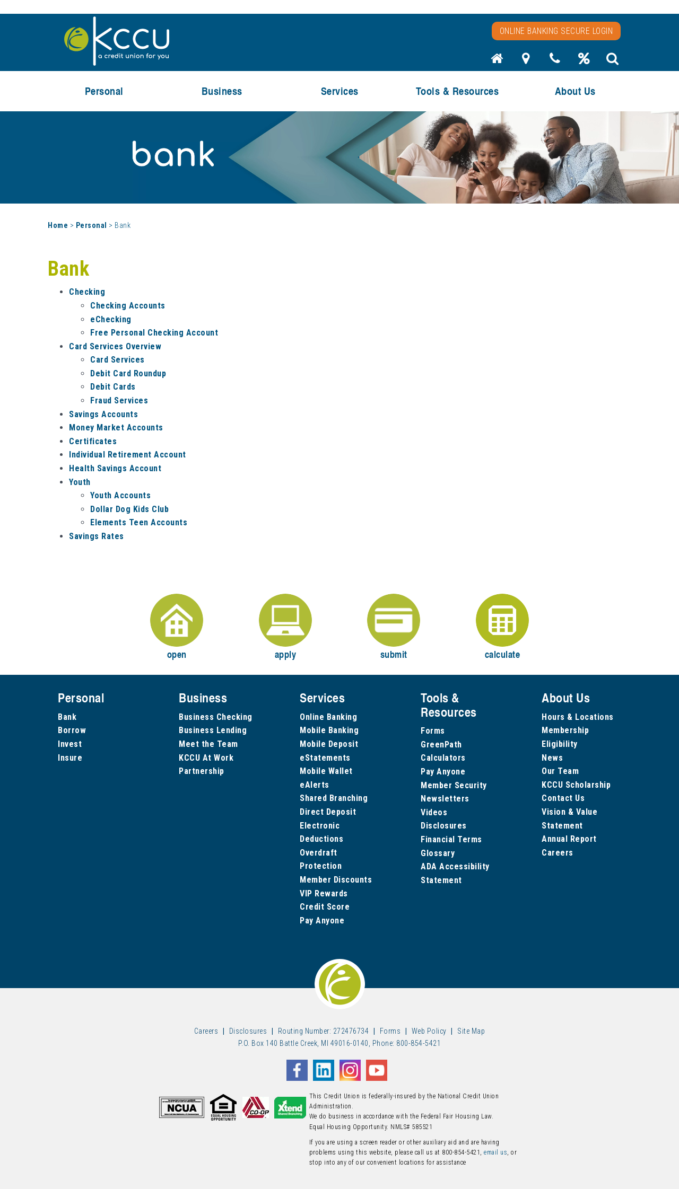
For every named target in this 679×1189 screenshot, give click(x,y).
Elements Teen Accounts (138, 522)
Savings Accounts (103, 414)
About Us (575, 91)
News (552, 758)
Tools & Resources (457, 91)
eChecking (111, 319)
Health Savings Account (115, 468)
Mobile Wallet (326, 771)
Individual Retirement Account (127, 455)
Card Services (117, 360)
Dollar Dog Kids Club (129, 509)
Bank (67, 717)
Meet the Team (208, 744)
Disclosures (444, 826)
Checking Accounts (128, 306)
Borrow (72, 730)
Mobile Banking (329, 730)
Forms (433, 731)
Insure (70, 758)
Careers (557, 853)
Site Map (471, 1031)
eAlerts (314, 785)
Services (340, 91)
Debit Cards (113, 387)
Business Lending (213, 730)
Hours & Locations (578, 717)
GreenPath (441, 744)
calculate (502, 627)
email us (495, 1152)
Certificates (93, 441)
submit (393, 627)
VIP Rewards (324, 893)
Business (222, 91)
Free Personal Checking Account (154, 333)
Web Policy (429, 1031)
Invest (70, 744)
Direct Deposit (328, 812)
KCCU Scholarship (576, 785)
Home (58, 225)
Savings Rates (96, 536)
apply (285, 627)
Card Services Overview (115, 346)
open (176, 627)
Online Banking (328, 717)
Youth (80, 482)
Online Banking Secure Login (556, 31)
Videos (434, 812)
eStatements (325, 758)
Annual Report (569, 839)
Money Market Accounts (116, 427)
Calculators (443, 758)
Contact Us (563, 798)
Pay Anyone (322, 920)
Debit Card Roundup (128, 373)
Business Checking (216, 717)
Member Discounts (336, 880)
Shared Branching (334, 798)
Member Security (454, 785)
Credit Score (325, 907)
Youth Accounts (120, 495)
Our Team (560, 771)
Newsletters (445, 799)
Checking (87, 292)
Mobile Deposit (329, 744)
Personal (104, 91)
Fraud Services (119, 400)
